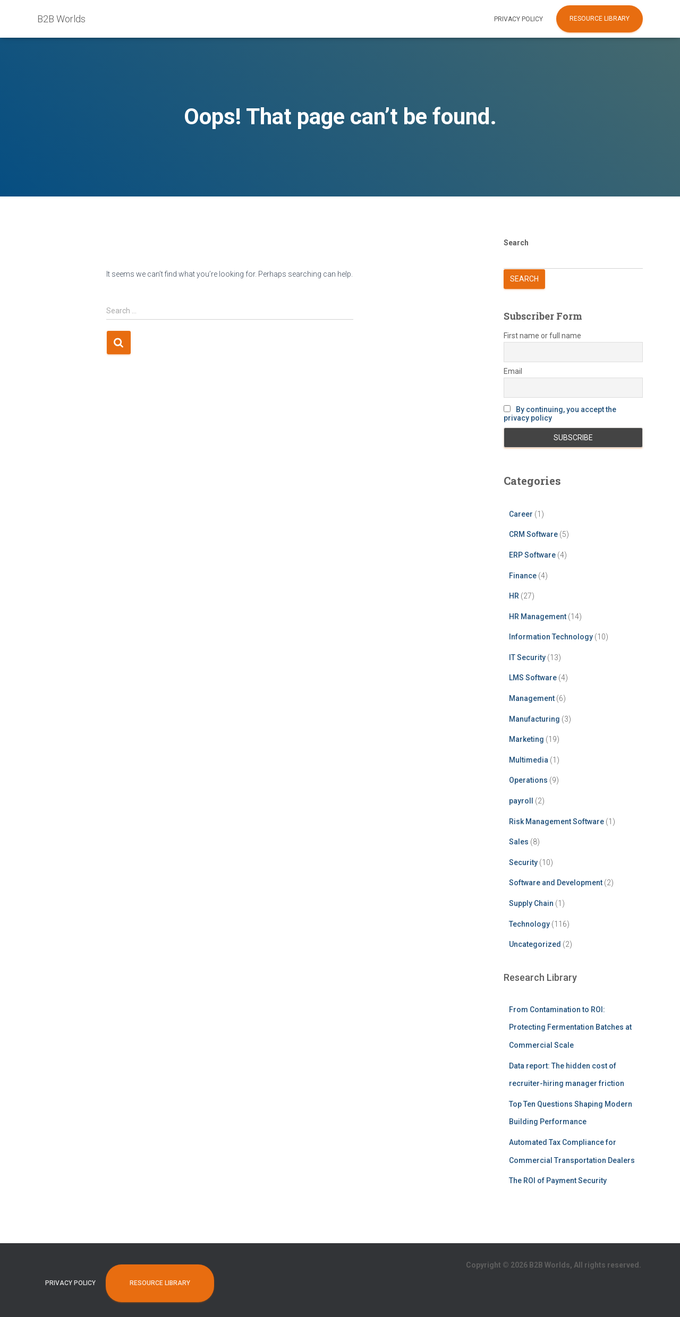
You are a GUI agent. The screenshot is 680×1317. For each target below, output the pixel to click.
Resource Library (600, 18)
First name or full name (542, 335)
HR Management (537, 616)
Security (523, 862)
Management (532, 698)
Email (513, 371)
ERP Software (532, 555)
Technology (529, 924)
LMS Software (533, 677)
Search (516, 242)
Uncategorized (535, 944)
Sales (519, 841)
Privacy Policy (518, 19)
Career (521, 514)
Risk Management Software (556, 821)
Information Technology (551, 636)
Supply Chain (531, 903)
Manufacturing (534, 719)
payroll (521, 801)
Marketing (526, 739)
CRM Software (533, 534)
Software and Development (555, 882)
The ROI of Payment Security (558, 1180)
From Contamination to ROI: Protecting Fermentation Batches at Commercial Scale (570, 1027)
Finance (523, 575)
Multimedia (528, 760)
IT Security (527, 657)
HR (514, 596)
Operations (528, 780)
